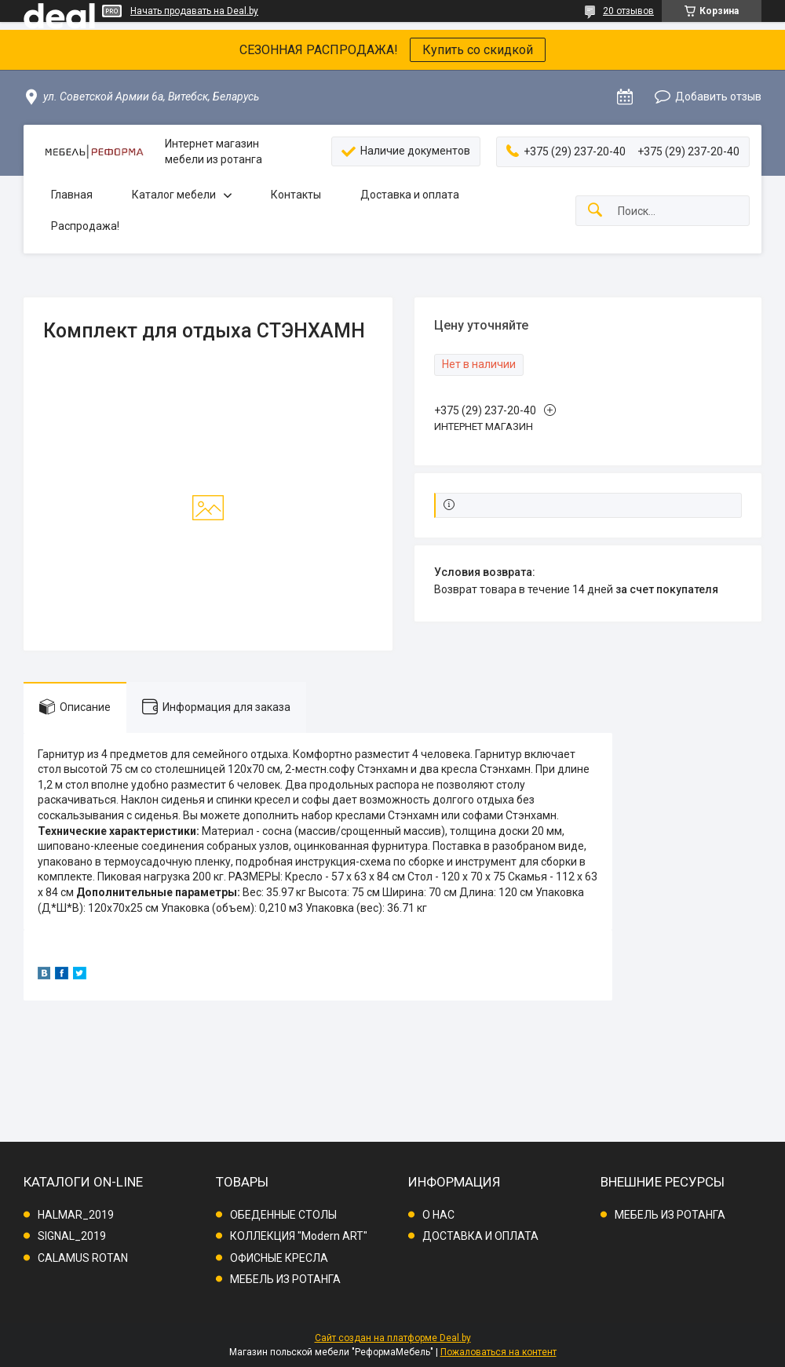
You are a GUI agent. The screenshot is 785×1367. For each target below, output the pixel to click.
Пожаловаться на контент (498, 1352)
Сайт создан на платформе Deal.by (393, 1337)
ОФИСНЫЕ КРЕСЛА (279, 1258)
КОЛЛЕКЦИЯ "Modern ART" (298, 1236)
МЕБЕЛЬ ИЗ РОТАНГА (285, 1279)
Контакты (296, 194)
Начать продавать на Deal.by (194, 10)
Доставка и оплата (409, 194)
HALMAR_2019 (76, 1214)
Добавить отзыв (718, 96)
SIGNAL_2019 (72, 1236)
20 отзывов (628, 10)
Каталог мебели (174, 194)
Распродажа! (85, 226)
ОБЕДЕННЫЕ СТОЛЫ (283, 1214)
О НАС (438, 1214)
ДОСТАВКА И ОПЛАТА (480, 1236)
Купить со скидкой (477, 49)
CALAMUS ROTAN (83, 1258)
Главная (72, 194)
